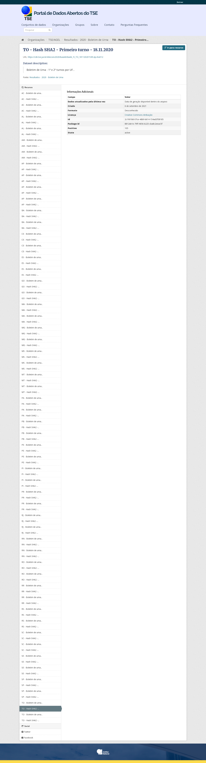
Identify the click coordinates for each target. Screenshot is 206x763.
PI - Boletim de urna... (31, 468)
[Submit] (49, 30)
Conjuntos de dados (33, 24)
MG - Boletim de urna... (32, 327)
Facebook (27, 737)
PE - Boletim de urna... (32, 444)
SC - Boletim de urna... (32, 632)
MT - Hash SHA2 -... (30, 380)
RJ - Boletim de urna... (31, 515)
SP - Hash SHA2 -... (30, 685)
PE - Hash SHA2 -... (30, 450)
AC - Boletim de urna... (32, 93)
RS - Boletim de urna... (32, 609)
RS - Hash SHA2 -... (30, 614)
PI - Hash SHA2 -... (30, 474)
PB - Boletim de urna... (32, 421)
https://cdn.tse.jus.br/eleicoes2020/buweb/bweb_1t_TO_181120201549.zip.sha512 (65, 57)
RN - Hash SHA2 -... (30, 544)
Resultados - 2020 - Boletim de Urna (86, 39)
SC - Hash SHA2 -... (30, 638)
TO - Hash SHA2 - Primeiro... (130, 39)
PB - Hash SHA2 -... (30, 427)
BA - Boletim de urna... (32, 210)
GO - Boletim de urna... (32, 280)
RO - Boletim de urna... (32, 562)
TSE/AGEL (54, 39)
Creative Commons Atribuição (138, 115)
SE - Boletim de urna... (32, 655)
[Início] (22, 39)
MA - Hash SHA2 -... (30, 310)
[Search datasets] (38, 30)
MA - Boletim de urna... (32, 304)
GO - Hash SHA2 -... (30, 286)
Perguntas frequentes (134, 24)
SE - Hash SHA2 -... (30, 661)
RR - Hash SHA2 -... (30, 591)
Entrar (180, 2)
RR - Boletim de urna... (32, 585)
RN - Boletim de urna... (32, 538)
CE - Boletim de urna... (32, 233)
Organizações (60, 24)
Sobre (94, 24)
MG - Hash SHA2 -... (31, 333)
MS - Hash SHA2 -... (30, 357)
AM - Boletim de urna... (32, 140)
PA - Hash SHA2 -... (30, 403)
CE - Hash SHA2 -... (30, 239)
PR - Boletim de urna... (32, 491)
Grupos (79, 24)
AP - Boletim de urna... (32, 163)
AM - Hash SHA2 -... (30, 146)
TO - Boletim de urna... (32, 702)
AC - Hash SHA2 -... (30, 99)
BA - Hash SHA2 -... (30, 216)
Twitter (26, 731)
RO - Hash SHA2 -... (30, 568)
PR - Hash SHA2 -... (30, 497)
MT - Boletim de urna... (32, 374)
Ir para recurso (173, 47)
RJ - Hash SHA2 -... (30, 521)
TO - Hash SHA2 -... (30, 708)
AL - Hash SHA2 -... (30, 122)
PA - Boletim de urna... (32, 398)
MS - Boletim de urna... (32, 351)
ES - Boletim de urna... (32, 257)
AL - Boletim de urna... (32, 116)
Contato (109, 24)
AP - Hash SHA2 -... (30, 169)
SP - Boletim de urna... (32, 679)
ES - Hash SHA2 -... (30, 263)
